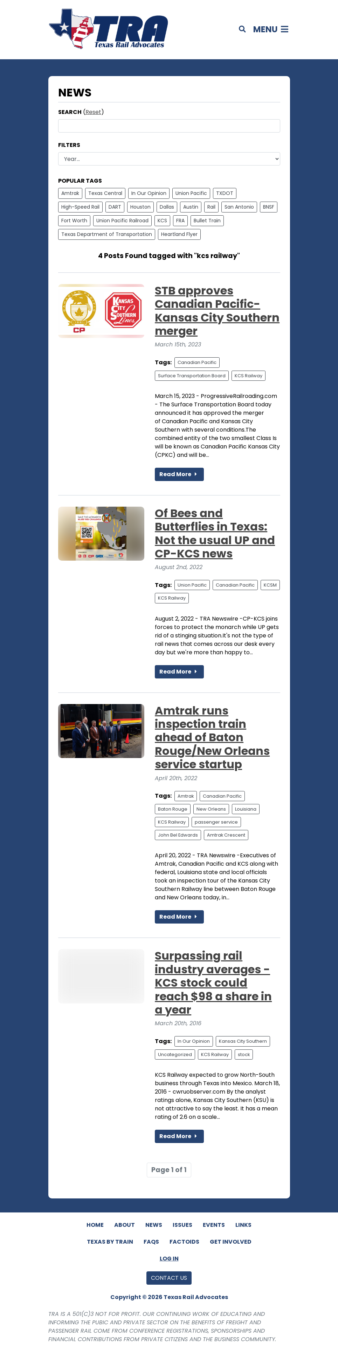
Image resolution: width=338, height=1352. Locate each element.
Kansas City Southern (243, 1041)
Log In (169, 1259)
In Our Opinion (148, 193)
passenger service (216, 822)
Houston (140, 206)
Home (95, 1225)
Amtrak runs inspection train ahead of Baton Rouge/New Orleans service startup (212, 737)
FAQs (151, 1242)
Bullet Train (207, 220)
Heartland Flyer (179, 234)
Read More (179, 474)
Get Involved (230, 1242)
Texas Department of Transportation (106, 234)
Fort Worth (74, 220)
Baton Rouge (172, 809)
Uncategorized (175, 1054)
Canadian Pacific (197, 362)
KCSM (270, 585)
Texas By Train (110, 1242)
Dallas (167, 206)
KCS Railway (248, 376)
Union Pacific (191, 193)
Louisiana (245, 809)
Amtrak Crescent (226, 835)
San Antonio (239, 206)
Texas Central (105, 193)
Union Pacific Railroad (122, 220)
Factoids (184, 1242)
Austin (190, 206)
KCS (162, 220)
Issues (182, 1225)
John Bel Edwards (178, 835)
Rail (211, 206)
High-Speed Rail (80, 206)
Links (243, 1225)
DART (115, 206)
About (124, 1225)
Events (214, 1225)
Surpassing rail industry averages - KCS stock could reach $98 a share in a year (213, 983)
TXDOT (224, 193)
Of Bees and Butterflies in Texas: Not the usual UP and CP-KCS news (215, 533)
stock (244, 1054)
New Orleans (211, 809)
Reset (93, 112)
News (153, 1225)
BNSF (268, 206)
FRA (180, 220)
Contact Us (169, 1278)
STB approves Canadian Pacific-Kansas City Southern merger (217, 311)
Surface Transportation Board (192, 376)
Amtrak (70, 193)
